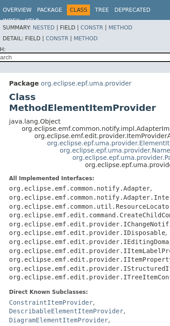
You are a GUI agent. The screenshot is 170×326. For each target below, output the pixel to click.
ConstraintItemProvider (51, 302)
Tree (102, 10)
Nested (43, 27)
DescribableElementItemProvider (66, 311)
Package (49, 10)
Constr (91, 27)
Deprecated (132, 10)
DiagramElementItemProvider (58, 320)
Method (120, 27)
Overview (17, 10)
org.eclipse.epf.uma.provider (86, 83)
